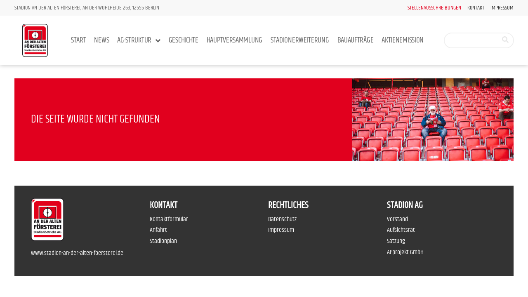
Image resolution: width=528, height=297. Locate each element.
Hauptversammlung (234, 40)
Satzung (396, 241)
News (101, 40)
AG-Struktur (138, 40)
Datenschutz (282, 219)
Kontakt (475, 8)
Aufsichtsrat (401, 230)
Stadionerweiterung (300, 40)
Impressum (502, 8)
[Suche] (505, 40)
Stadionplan (163, 241)
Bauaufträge (355, 40)
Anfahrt (158, 230)
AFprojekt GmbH (405, 252)
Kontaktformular (169, 219)
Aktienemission (403, 40)
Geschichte (183, 40)
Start (78, 40)
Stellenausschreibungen (434, 8)
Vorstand (397, 219)
